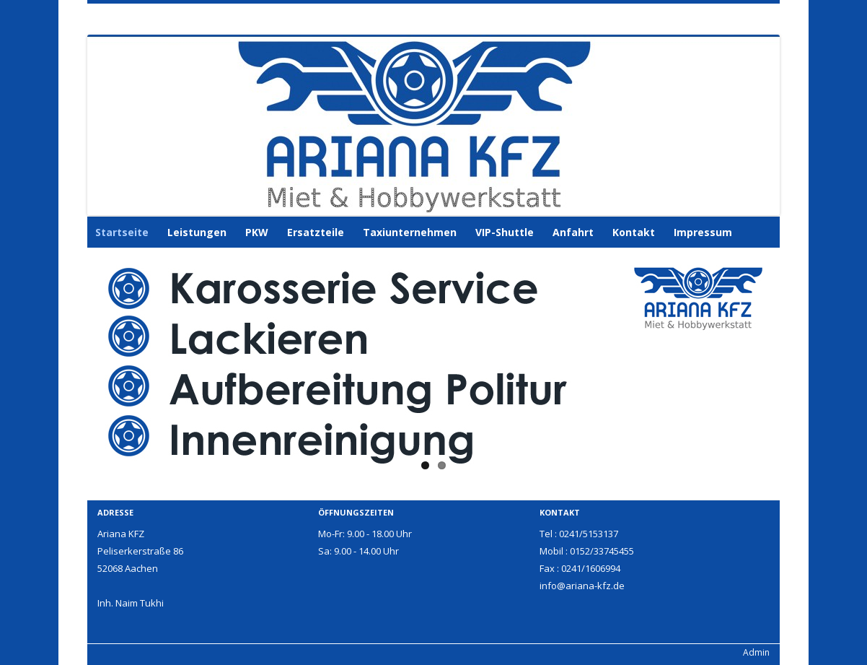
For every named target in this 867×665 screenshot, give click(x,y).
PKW (256, 232)
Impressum (703, 232)
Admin (756, 652)
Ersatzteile (315, 232)
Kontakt (633, 232)
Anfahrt (573, 232)
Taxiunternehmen (410, 232)
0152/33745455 (602, 550)
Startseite (122, 232)
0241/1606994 (590, 568)
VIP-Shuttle (504, 232)
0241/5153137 (588, 533)
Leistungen (196, 232)
